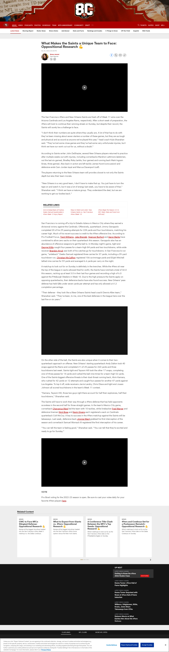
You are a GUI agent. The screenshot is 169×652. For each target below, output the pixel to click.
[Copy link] (124, 55)
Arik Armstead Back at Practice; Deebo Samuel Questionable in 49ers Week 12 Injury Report (53, 164)
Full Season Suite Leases (94, 594)
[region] (84, 645)
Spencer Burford (96, 188)
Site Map (46, 608)
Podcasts (46, 604)
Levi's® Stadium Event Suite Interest (94, 601)
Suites (94, 590)
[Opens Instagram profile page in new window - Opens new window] (54, 59)
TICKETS (121, 590)
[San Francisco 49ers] (84, 635)
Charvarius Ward (60, 360)
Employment (28, 597)
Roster (142, 594)
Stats (141, 608)
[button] (84, 282)
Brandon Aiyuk (56, 202)
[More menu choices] (92, 25)
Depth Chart (141, 601)
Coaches (141, 604)
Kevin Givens (79, 363)
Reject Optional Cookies (129, 645)
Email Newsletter (28, 601)
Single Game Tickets (122, 604)
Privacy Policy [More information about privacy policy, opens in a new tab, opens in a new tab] (46, 650)
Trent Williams (67, 188)
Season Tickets (121, 597)
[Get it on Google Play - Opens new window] (86, 628)
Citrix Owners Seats (121, 601)
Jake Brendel (81, 188)
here (64, 452)
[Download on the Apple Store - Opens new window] (82, 628)
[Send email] (120, 56)
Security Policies (67, 611)
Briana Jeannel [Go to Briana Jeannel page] (54, 54)
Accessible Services (66, 604)
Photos (47, 601)
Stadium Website (67, 594)
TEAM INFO (142, 590)
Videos (47, 597)
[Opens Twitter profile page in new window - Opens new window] (51, 59)
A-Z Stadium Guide (66, 601)
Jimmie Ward (83, 370)
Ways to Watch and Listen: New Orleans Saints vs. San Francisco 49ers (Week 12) (82, 164)
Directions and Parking (66, 608)
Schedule (142, 597)
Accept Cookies (147, 645)
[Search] (138, 25)
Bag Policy (67, 597)
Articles (47, 594)
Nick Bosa (63, 363)
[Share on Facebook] (111, 56)
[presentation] (151, 512)
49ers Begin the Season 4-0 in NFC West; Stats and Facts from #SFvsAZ (109, 164)
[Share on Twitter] (116, 56)
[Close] (165, 645)
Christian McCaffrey (66, 209)
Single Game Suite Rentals (94, 597)
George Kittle (47, 199)
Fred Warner (117, 360)
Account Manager (122, 594)
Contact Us (28, 594)
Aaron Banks (114, 188)
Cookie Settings (111, 645)
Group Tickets (122, 608)
